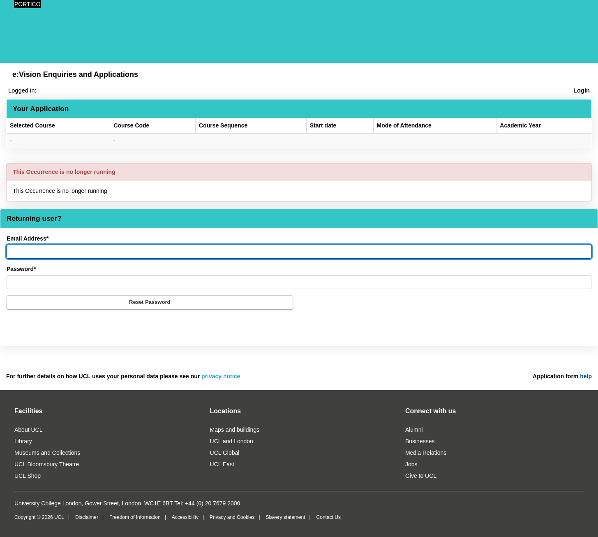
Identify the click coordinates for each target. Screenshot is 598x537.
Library (23, 441)
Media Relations (425, 452)
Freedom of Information (135, 517)
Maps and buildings (235, 429)
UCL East (222, 464)
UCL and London (231, 441)
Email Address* (27, 238)
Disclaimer (86, 517)
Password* (21, 269)
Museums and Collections (47, 452)
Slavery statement (285, 517)
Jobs (411, 464)
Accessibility (185, 517)
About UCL (28, 429)
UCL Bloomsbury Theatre (46, 464)
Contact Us (328, 517)
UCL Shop (27, 475)
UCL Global (225, 452)
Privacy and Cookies (232, 517)
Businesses (420, 441)
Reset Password (149, 302)
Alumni (414, 429)
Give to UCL (420, 475)
